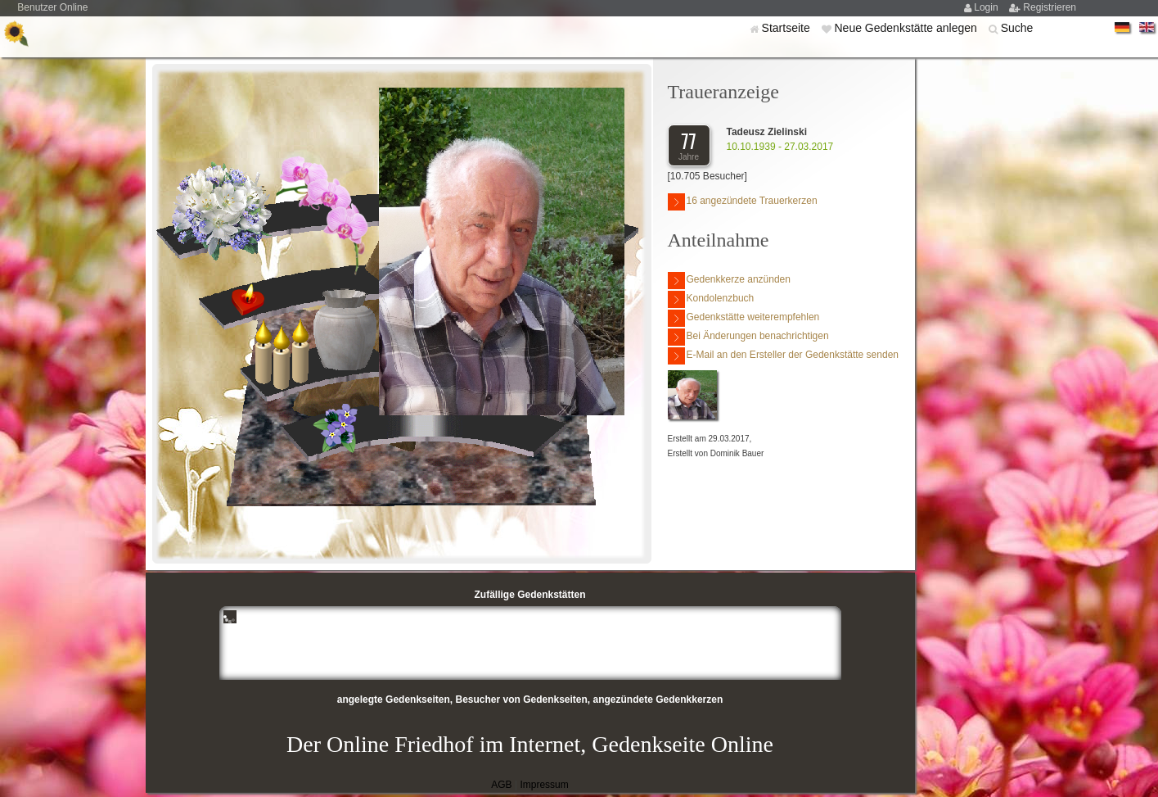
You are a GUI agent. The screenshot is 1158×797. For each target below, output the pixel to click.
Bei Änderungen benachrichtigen (748, 337)
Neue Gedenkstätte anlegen (907, 27)
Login (987, 7)
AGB (501, 784)
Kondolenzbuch (711, 299)
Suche (1017, 27)
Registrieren (1049, 7)
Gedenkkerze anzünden (729, 280)
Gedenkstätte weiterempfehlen (744, 318)
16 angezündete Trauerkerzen (743, 202)
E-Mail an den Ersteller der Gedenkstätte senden (783, 356)
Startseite (787, 27)
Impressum (544, 784)
